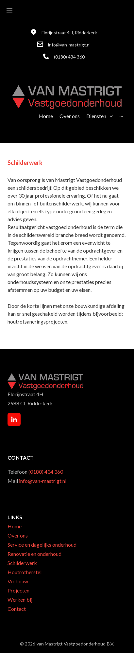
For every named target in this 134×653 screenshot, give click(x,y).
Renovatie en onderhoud (34, 554)
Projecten (18, 590)
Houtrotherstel (25, 572)
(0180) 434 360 (69, 57)
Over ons (18, 535)
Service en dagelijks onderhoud (42, 544)
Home (15, 526)
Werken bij (20, 599)
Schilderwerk (22, 563)
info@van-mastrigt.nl (69, 44)
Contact (17, 609)
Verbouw (18, 581)
